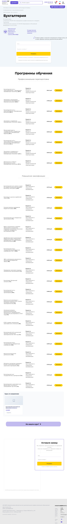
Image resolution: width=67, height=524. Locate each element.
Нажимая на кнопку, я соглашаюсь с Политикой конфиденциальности (33, 57)
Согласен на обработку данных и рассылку (49, 463)
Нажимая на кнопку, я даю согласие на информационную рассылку (33, 60)
